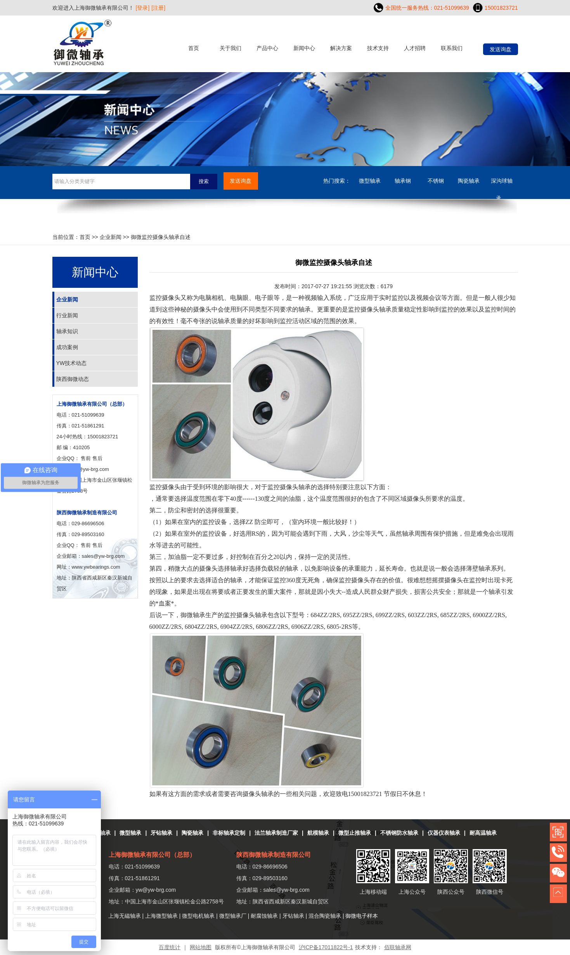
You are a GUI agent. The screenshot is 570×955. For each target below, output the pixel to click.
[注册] (158, 8)
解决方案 (341, 48)
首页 (193, 48)
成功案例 (67, 347)
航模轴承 (318, 833)
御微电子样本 (361, 916)
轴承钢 (403, 181)
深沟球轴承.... (502, 184)
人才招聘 (415, 48)
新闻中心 (304, 48)
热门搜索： (336, 181)
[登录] (143, 8)
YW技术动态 (71, 363)
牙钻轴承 (161, 833)
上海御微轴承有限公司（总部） (92, 404)
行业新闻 (67, 315)
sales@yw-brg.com (286, 890)
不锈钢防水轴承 (399, 833)
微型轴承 (370, 181)
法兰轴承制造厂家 (276, 833)
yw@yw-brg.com (90, 469)
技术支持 (378, 48)
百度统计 (169, 947)
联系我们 (452, 48)
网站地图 (200, 947)
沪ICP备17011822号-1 (326, 947)
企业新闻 (110, 237)
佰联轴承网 (397, 947)
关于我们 (230, 48)
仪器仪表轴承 (444, 833)
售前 (86, 458)
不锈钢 (436, 181)
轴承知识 (67, 331)
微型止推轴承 (354, 833)
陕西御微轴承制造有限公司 (87, 513)
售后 (97, 458)
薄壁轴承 (478, 568)
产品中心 (267, 48)
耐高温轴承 (483, 833)
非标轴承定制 (229, 833)
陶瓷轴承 (469, 181)
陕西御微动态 (72, 379)
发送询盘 (500, 49)
